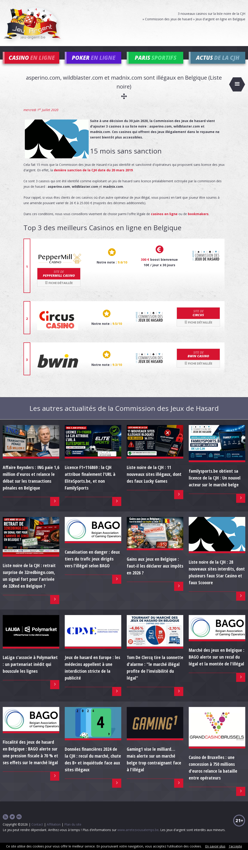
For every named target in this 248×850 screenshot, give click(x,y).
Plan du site (72, 831)
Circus (198, 319)
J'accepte (235, 846)
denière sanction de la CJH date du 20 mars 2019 (93, 176)
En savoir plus (215, 846)
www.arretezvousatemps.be (138, 836)
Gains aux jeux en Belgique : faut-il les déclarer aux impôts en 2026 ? (155, 572)
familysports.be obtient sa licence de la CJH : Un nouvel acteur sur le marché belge (214, 484)
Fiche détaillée (59, 289)
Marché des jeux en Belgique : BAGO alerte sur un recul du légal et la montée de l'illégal (216, 663)
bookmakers (198, 220)
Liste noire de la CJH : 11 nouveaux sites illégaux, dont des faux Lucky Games (154, 480)
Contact (37, 831)
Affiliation (54, 831)
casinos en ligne (164, 220)
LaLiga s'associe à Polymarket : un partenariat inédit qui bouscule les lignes (30, 670)
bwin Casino (198, 360)
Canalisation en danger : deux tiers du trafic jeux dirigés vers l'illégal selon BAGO (92, 565)
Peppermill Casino (59, 280)
